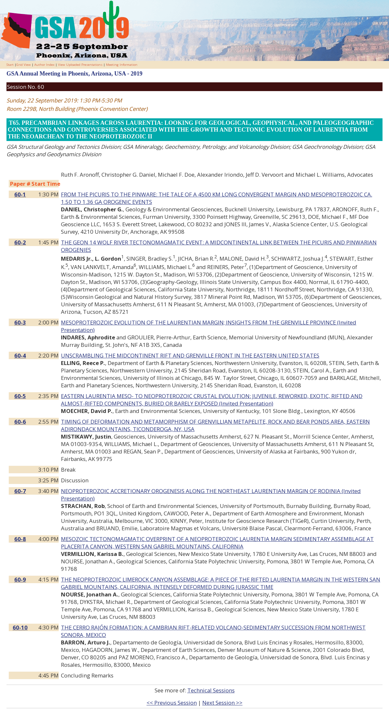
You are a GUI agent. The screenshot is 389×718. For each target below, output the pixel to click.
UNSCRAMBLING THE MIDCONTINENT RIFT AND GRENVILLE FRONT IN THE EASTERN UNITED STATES (190, 355)
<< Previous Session (172, 702)
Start (10, 65)
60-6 (20, 421)
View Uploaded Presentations (80, 65)
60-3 (20, 322)
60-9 (20, 579)
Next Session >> (222, 702)
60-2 (20, 242)
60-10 (20, 627)
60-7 (20, 491)
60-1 (20, 194)
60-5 (20, 396)
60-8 (20, 539)
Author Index (44, 65)
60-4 (20, 355)
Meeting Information (121, 65)
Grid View (23, 65)
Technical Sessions (211, 690)
